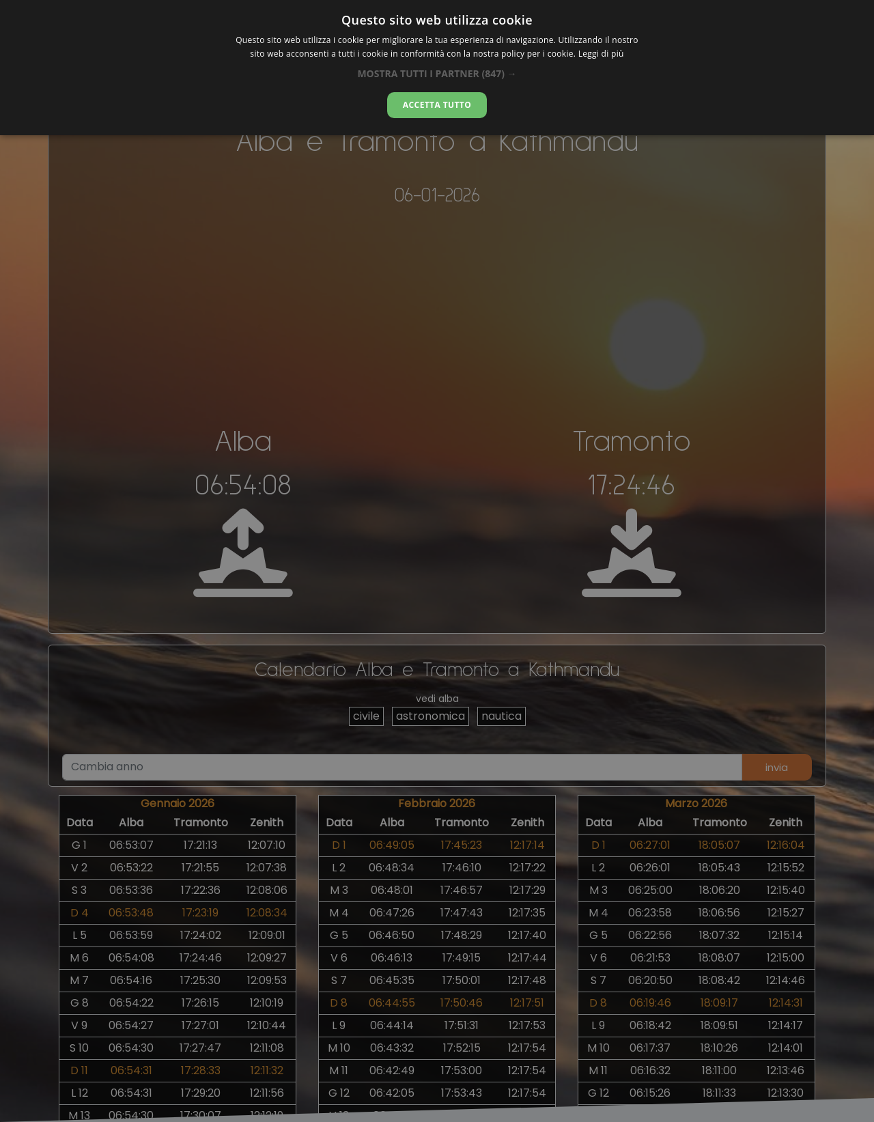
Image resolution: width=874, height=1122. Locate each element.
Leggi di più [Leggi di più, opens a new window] (601, 53)
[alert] (437, 561)
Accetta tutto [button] (437, 105)
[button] (436, 73)
